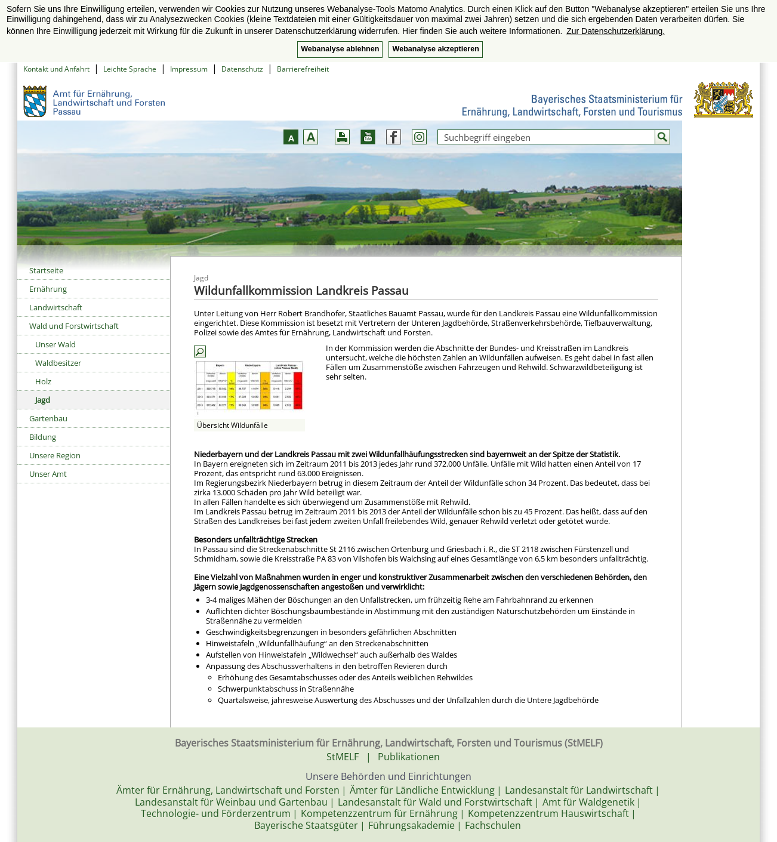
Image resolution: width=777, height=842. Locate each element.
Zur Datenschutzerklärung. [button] (615, 31)
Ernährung (48, 288)
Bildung (42, 436)
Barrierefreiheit (303, 69)
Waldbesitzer (58, 362)
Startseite (46, 270)
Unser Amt (48, 473)
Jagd (42, 399)
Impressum (189, 69)
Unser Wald (55, 344)
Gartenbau (48, 418)
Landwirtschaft (55, 307)
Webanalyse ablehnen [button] (340, 49)
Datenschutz (242, 69)
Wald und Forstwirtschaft (74, 325)
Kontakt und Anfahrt (56, 69)
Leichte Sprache (129, 69)
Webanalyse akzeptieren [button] (435, 49)
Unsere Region (55, 455)
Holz (43, 381)
